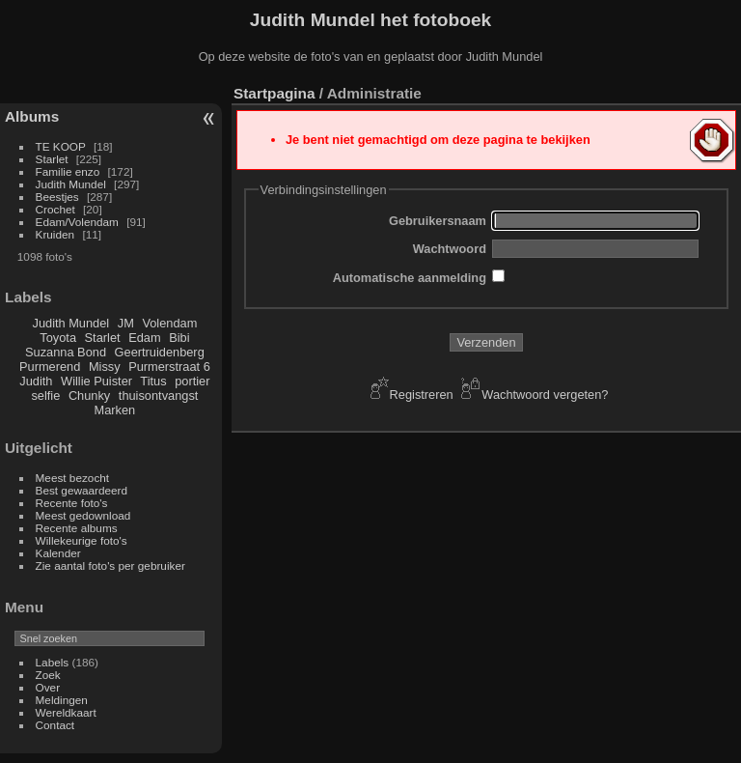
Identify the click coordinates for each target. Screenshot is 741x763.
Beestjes (57, 196)
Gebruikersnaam (437, 220)
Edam (144, 337)
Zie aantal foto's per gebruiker (110, 565)
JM (126, 323)
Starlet (52, 159)
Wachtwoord (449, 248)
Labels (52, 662)
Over (48, 687)
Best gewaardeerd (82, 490)
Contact (55, 725)
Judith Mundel (71, 184)
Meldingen (62, 699)
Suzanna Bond (65, 352)
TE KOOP (61, 146)
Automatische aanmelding (409, 277)
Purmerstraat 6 (169, 366)
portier (192, 381)
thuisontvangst (159, 395)
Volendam (169, 323)
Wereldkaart (66, 712)
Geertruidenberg (160, 352)
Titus (153, 381)
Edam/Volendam (77, 221)
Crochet (55, 209)
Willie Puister (96, 381)
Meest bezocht (73, 477)
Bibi (179, 337)
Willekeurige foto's (81, 540)
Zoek (48, 674)
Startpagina (274, 93)
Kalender (58, 553)
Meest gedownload (83, 515)
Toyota (58, 337)
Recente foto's (72, 502)
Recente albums (77, 528)
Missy (105, 366)
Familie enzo (68, 171)
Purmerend (49, 366)
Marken (115, 410)
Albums (32, 116)
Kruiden (55, 234)
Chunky (89, 395)
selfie (45, 395)
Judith (35, 381)
